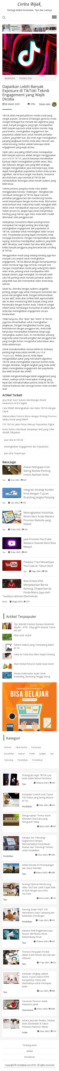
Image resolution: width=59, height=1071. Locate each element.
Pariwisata (36, 747)
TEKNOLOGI (25, 78)
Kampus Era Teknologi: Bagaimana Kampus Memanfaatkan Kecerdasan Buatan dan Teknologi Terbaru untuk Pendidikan (37, 844)
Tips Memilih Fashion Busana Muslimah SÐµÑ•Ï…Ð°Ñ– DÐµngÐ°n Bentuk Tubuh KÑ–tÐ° (34, 627)
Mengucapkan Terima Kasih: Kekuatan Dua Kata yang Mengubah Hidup (36, 818)
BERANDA (10, 78)
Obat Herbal (21, 747)
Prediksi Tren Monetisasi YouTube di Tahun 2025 (38, 564)
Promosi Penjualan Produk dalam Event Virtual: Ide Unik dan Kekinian (38, 955)
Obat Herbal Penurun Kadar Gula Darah (34, 663)
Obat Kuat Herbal (22, 635)
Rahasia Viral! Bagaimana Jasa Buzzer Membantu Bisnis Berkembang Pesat (37, 933)
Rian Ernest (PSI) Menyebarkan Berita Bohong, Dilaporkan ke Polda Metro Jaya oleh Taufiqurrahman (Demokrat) (26, 588)
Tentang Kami (29, 1045)
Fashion (7, 747)
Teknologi (8, 760)
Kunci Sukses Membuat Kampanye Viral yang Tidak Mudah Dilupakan (28, 431)
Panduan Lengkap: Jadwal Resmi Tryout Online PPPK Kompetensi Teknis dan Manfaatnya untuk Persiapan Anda (36, 980)
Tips (3, 480)
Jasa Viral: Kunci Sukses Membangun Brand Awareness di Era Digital (24, 401)
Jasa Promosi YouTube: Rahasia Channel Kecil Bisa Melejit (39, 543)
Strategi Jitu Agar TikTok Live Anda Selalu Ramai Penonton (37, 777)
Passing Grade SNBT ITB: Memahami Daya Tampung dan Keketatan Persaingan (38, 912)
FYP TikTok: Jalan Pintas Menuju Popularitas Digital (28, 424)
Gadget (42, 753)
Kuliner (21, 753)
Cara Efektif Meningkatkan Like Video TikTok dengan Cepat (29, 410)
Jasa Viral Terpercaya (14, 453)
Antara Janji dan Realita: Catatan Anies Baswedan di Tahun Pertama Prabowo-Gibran (38, 1023)
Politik (4, 602)
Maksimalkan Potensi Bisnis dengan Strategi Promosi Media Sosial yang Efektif (29, 418)
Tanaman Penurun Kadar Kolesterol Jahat (35, 1003)
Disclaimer (29, 1056)
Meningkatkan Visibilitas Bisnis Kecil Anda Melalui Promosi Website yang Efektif (38, 518)
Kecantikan (9, 753)
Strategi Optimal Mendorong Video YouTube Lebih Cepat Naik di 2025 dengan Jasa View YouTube (38, 889)
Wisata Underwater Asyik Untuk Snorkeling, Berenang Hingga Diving (32, 675)
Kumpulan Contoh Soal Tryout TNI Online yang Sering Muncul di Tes (37, 797)
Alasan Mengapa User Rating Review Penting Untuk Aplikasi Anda (37, 470)
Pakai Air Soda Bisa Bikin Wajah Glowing (34, 654)
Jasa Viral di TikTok (11, 158)
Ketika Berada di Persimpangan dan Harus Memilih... (38, 866)
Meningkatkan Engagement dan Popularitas (26, 446)
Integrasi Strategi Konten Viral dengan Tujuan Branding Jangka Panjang (38, 493)
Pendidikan (22, 760)
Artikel (29, 1051)
